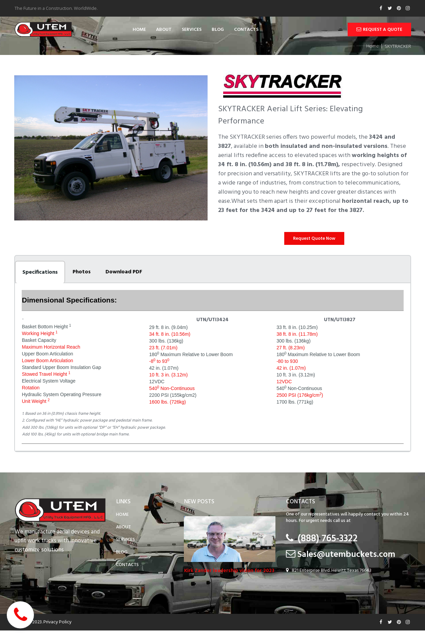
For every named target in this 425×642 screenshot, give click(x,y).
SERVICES (191, 30)
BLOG (218, 30)
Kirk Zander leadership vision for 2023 (229, 576)
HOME (139, 30)
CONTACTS (246, 30)
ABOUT (164, 30)
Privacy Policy (58, 633)
